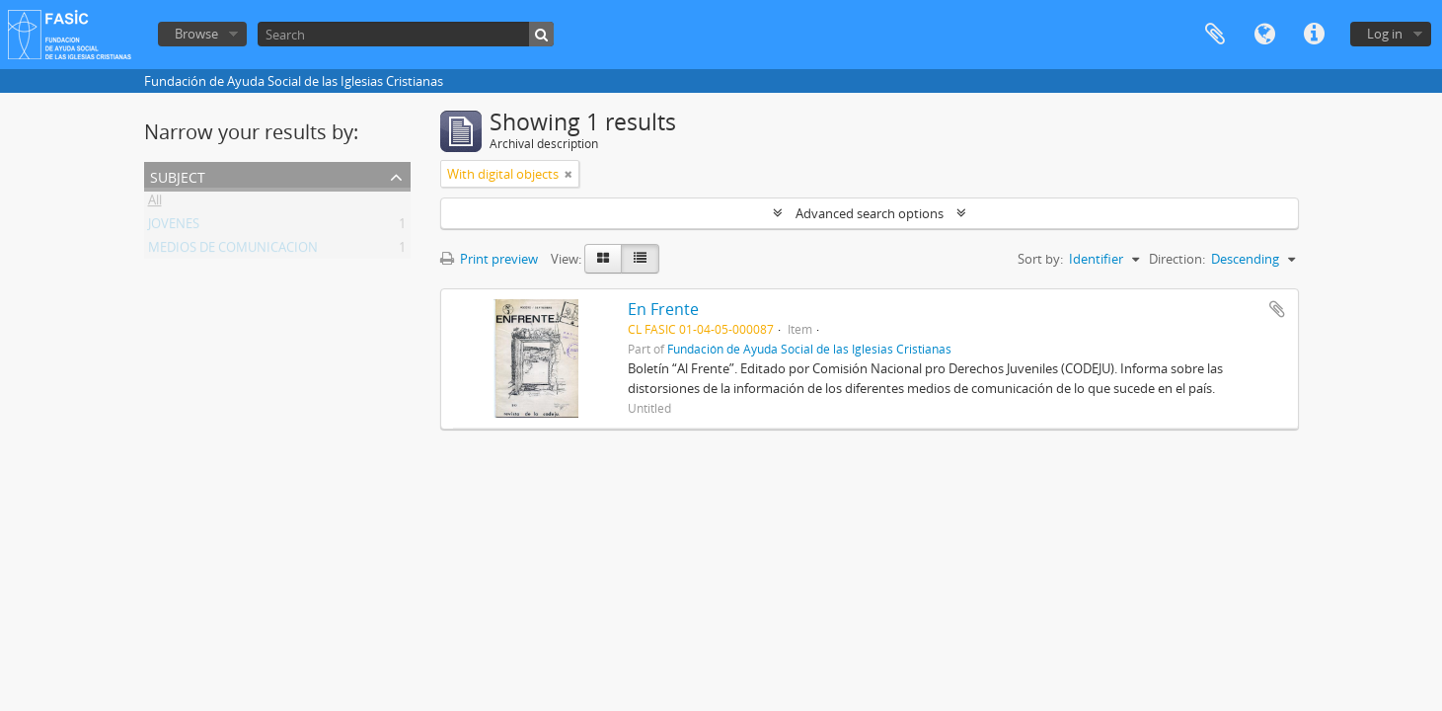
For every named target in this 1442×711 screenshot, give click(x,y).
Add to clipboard (1277, 309)
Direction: (1177, 259)
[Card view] (603, 259)
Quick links (1313, 34)
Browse (196, 33)
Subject (177, 175)
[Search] (406, 34)
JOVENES (173, 227)
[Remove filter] (568, 174)
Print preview (489, 259)
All (155, 203)
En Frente (663, 309)
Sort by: (1040, 259)
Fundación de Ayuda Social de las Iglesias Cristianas (809, 348)
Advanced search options (870, 213)
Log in (1385, 33)
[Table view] (640, 259)
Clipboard (1215, 34)
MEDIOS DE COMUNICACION (233, 251)
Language (1264, 34)
